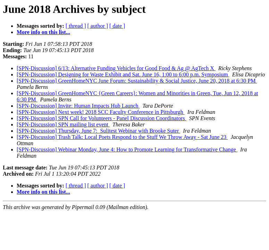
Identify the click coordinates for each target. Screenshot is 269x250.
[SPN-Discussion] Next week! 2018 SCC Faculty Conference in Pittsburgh (101, 112)
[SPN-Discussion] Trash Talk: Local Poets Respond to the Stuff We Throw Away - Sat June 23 (122, 137)
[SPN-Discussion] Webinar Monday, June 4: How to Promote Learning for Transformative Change (127, 149)
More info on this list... (43, 32)
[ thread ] (76, 26)
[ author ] (97, 26)
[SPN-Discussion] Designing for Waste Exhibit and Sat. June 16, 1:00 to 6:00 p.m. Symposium (123, 74)
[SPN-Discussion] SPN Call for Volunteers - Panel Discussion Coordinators (101, 118)
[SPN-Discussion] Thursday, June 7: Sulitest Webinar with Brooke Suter (98, 131)
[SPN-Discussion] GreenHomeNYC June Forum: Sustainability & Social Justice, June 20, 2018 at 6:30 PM (137, 81)
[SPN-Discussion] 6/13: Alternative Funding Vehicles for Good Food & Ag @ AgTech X (116, 68)
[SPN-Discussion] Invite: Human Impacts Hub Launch (78, 106)
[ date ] (117, 26)
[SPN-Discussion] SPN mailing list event (63, 124)
